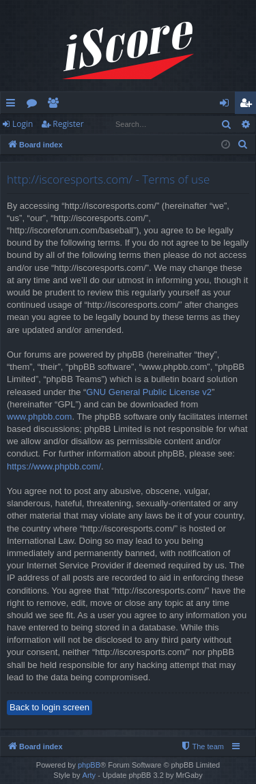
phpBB (89, 765)
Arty (89, 775)
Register (68, 124)
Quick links (13, 105)
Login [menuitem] (227, 105)
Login (22, 124)
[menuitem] (243, 144)
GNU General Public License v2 (149, 392)
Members (55, 105)
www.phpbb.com (39, 416)
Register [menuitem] (248, 105)
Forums (34, 105)
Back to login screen (49, 707)
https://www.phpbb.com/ (54, 466)
